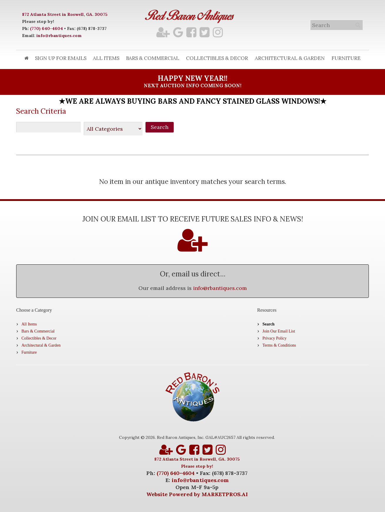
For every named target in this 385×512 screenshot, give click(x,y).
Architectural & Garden (290, 58)
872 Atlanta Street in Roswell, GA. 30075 (65, 14)
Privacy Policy (274, 338)
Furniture (346, 58)
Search (268, 324)
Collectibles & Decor (217, 58)
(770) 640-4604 (46, 28)
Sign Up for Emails (60, 58)
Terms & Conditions (279, 345)
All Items (106, 58)
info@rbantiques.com (59, 35)
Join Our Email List (278, 331)
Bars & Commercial (152, 58)
